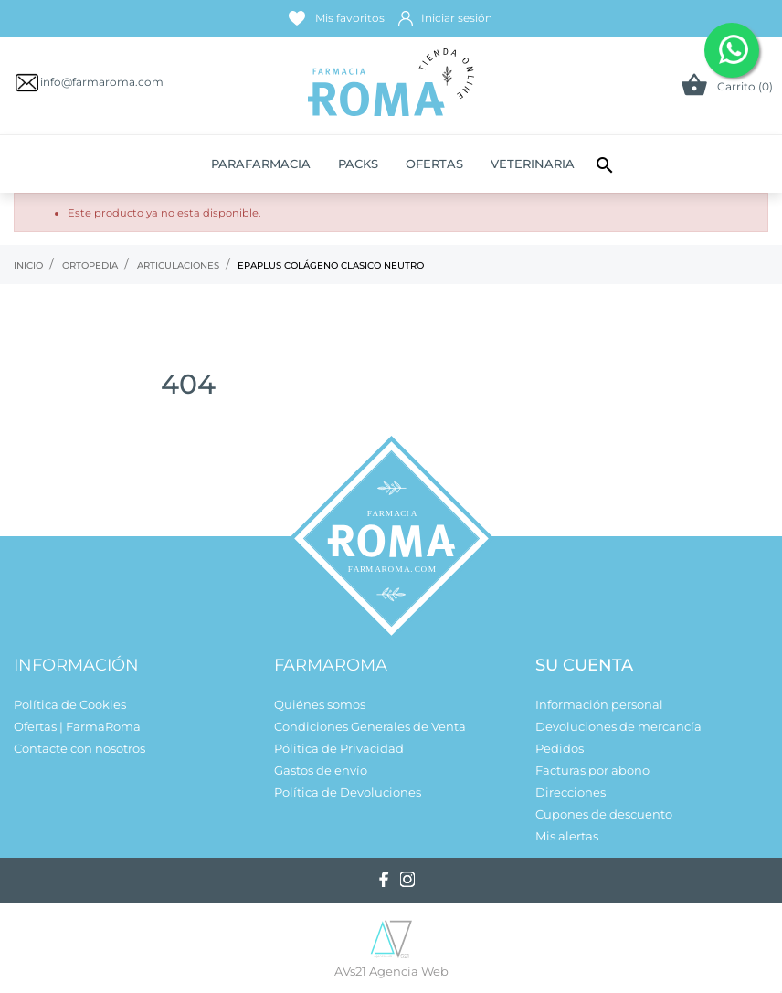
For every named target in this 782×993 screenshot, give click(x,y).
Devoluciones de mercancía (618, 726)
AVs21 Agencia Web (391, 971)
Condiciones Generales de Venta (370, 726)
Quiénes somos (319, 704)
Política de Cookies (70, 704)
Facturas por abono (592, 770)
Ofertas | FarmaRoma (77, 726)
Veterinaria (533, 163)
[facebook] (383, 879)
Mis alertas (566, 836)
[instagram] (407, 879)
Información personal (599, 704)
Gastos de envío (320, 770)
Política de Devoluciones (347, 792)
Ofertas (434, 163)
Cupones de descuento (603, 814)
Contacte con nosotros (79, 748)
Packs (358, 163)
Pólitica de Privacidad (339, 748)
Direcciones (570, 792)
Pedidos (559, 748)
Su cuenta (584, 665)
